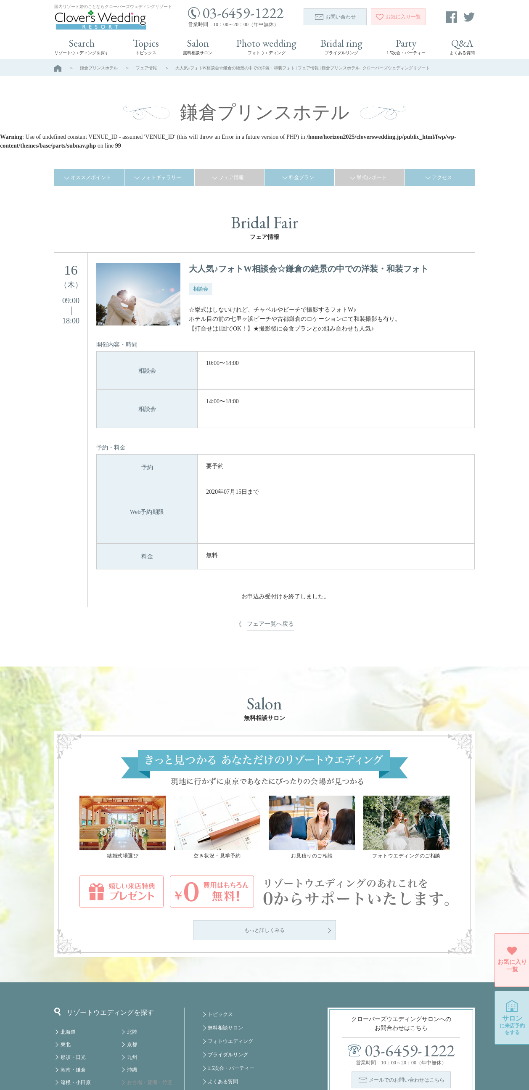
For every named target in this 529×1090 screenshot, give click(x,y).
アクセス (442, 177)
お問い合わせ (335, 17)
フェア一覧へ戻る (270, 550)
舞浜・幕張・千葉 (147, 1021)
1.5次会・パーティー (231, 994)
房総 (66, 1021)
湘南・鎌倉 (73, 996)
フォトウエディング (230, 968)
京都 (132, 971)
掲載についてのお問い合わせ (240, 1021)
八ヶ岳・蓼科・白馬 (83, 1047)
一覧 (398, 17)
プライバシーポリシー (233, 1048)
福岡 (132, 1047)
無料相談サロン (225, 954)
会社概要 (218, 1035)
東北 (66, 971)
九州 (132, 984)
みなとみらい (142, 1034)
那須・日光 (73, 984)
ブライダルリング (228, 981)
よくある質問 (223, 1008)
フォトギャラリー (161, 177)
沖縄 (132, 996)
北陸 (132, 958)
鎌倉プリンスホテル (99, 68)
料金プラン (301, 177)
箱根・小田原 (76, 1009)
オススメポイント (91, 177)
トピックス (220, 941)
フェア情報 (146, 68)
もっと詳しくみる (264, 857)
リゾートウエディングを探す (104, 938)
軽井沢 (68, 1034)
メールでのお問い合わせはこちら (406, 1006)
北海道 (68, 958)
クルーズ (137, 1059)
